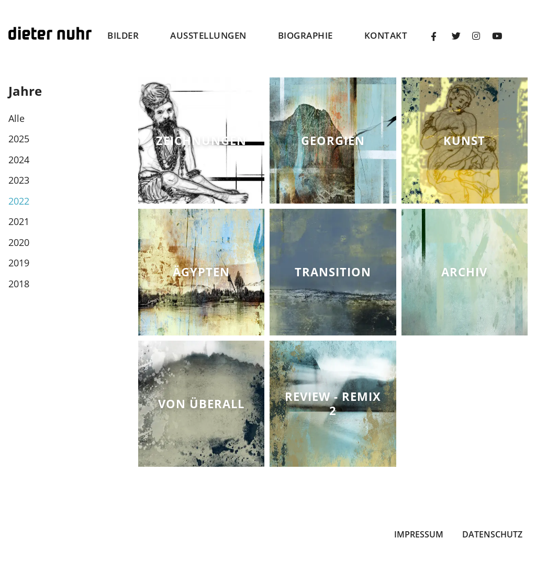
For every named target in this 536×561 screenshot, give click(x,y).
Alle (16, 118)
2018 (18, 283)
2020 (18, 242)
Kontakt (386, 35)
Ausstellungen (208, 35)
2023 (18, 180)
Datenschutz (492, 534)
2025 (18, 138)
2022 (18, 201)
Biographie (305, 35)
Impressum (418, 534)
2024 (18, 159)
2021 (18, 221)
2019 (18, 262)
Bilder (123, 35)
